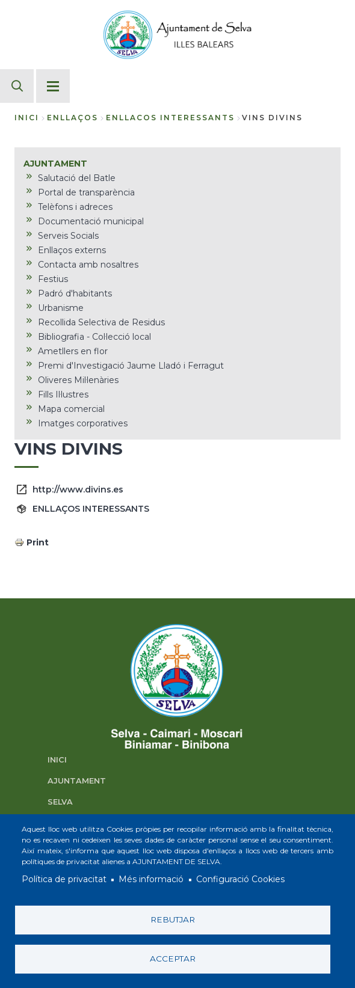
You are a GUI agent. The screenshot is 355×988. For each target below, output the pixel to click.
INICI (57, 759)
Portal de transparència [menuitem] (86, 192)
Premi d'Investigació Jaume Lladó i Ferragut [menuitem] (131, 365)
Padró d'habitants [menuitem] (75, 293)
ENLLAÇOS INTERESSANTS (90, 508)
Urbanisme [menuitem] (61, 307)
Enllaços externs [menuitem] (72, 250)
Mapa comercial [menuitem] (71, 408)
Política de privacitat (64, 879)
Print (37, 542)
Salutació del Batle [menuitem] (77, 178)
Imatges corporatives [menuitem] (83, 423)
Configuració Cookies (240, 879)
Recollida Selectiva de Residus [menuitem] (101, 322)
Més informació (151, 879)
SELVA (60, 801)
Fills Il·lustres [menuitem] (63, 394)
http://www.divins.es (77, 489)
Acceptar (173, 958)
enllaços (72, 117)
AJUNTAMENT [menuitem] (55, 163)
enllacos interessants (170, 117)
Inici (26, 117)
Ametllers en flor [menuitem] (73, 351)
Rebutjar (172, 919)
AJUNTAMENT (77, 780)
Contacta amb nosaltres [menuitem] (88, 264)
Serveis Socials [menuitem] (68, 235)
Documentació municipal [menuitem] (91, 221)
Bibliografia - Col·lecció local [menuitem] (94, 336)
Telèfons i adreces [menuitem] (75, 206)
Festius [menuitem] (53, 279)
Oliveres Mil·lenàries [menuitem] (78, 380)
